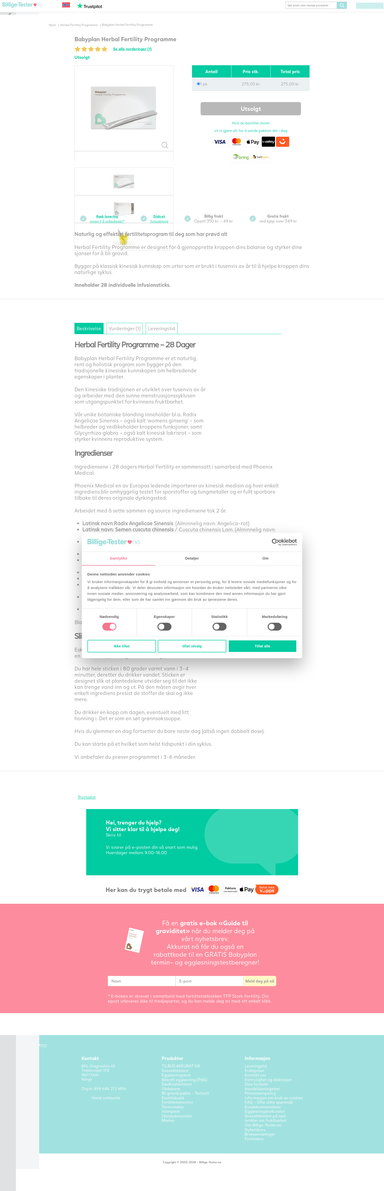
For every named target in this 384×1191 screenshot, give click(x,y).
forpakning (171, 226)
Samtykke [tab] (118, 558)
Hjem (60, 32)
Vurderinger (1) (144, 336)
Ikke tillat (121, 646)
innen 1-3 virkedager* (117, 226)
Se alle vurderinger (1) (143, 56)
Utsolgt (259, 116)
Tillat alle (262, 646)
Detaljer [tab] (192, 558)
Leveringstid (190, 336)
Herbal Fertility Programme (88, 32)
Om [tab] (265, 558)
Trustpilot (95, 805)
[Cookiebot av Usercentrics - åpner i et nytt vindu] (275, 542)
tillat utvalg (192, 646)
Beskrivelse (101, 336)
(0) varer (362, 13)
